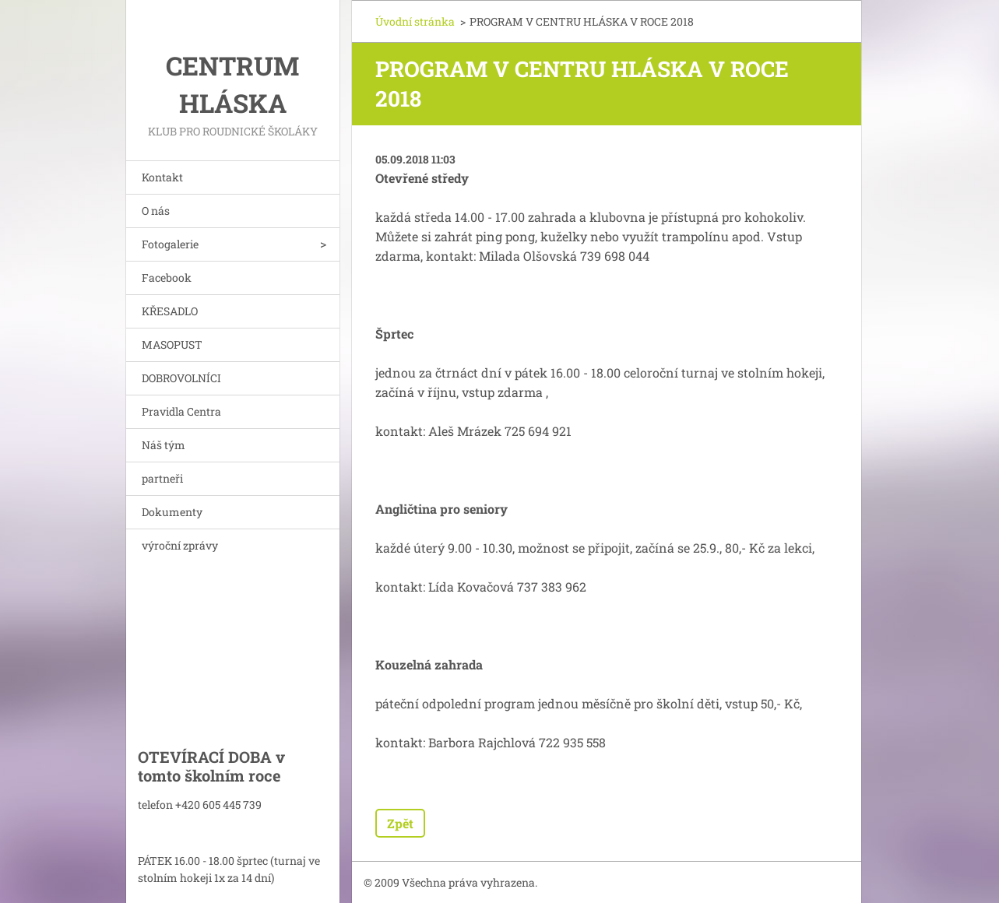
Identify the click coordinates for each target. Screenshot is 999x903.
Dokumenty (172, 511)
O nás (156, 210)
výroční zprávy (180, 545)
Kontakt (162, 177)
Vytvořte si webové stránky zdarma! (675, 883)
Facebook (167, 277)
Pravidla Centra (181, 411)
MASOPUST (172, 344)
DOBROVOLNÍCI (181, 378)
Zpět (400, 823)
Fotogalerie (170, 244)
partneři (162, 478)
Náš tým (163, 444)
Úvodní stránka (415, 21)
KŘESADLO (170, 311)
